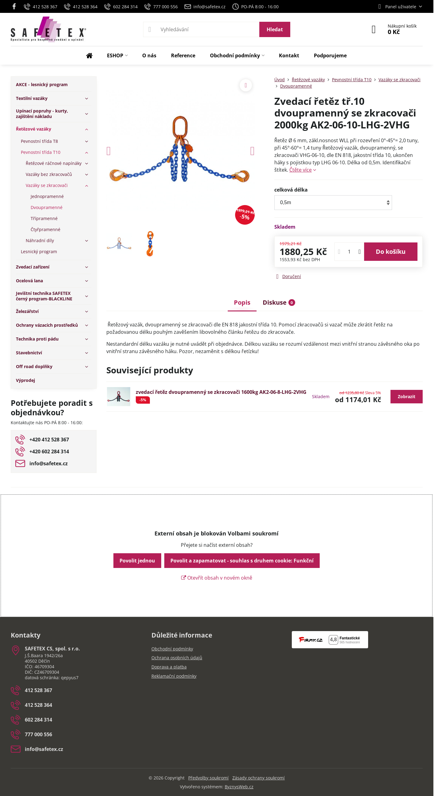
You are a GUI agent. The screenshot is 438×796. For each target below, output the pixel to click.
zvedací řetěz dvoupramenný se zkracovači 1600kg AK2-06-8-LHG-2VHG (221, 392)
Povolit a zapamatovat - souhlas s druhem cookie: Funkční (242, 560)
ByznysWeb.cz (239, 787)
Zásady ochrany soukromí (258, 778)
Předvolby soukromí (208, 778)
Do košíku (391, 251)
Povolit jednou (137, 560)
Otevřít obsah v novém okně (216, 577)
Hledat (275, 29)
